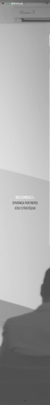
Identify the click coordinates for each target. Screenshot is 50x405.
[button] (3, 3)
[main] (25, 202)
